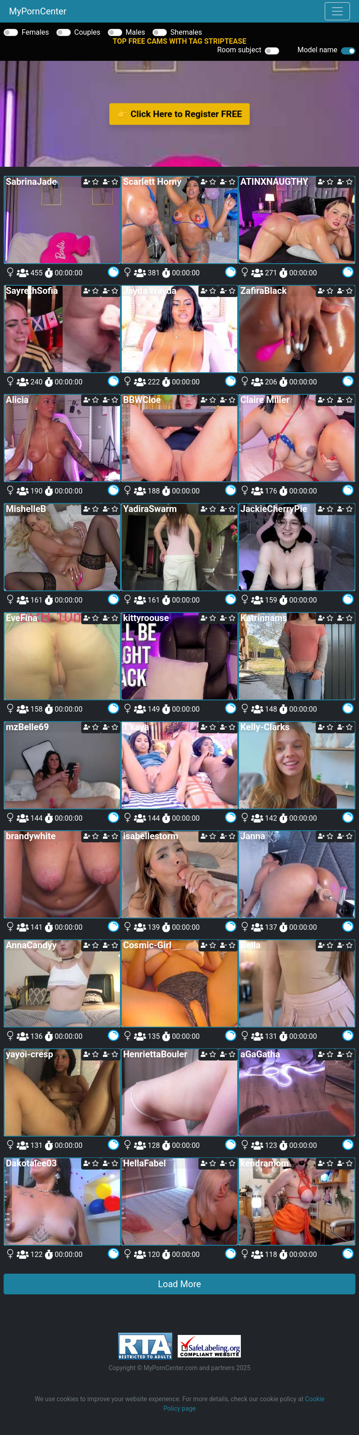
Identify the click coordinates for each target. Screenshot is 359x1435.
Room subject (239, 50)
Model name (317, 50)
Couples (87, 32)
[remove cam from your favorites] (110, 182)
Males (135, 32)
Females (35, 32)
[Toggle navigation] (337, 11)
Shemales (186, 32)
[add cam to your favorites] (91, 182)
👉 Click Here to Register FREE (179, 113)
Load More (179, 1284)
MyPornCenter (37, 11)
